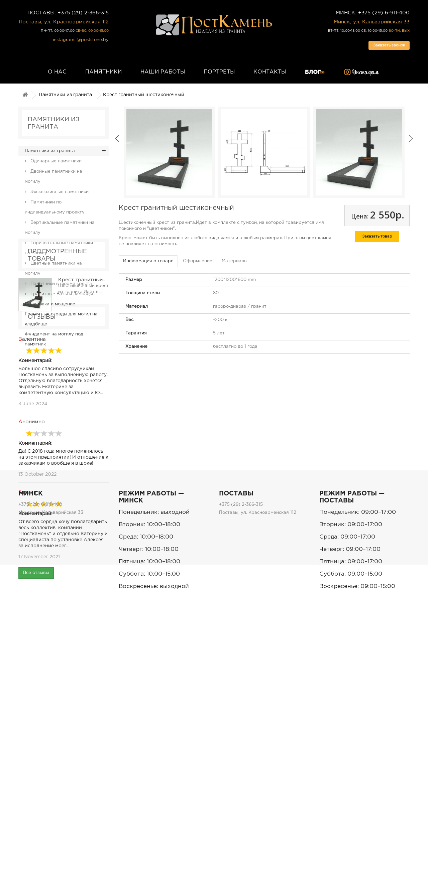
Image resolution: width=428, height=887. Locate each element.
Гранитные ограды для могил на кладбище (61, 319)
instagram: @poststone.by (81, 40)
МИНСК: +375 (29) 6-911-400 (373, 13)
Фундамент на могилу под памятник (54, 339)
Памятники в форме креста (60, 284)
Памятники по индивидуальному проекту (55, 207)
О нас (57, 72)
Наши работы (162, 72)
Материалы (234, 261)
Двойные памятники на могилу (53, 176)
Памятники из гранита (65, 95)
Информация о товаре (148, 261)
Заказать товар (377, 236)
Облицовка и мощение (50, 304)
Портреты (219, 72)
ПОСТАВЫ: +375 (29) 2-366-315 (68, 13)
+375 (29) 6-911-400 (40, 778)
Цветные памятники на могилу (53, 268)
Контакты (269, 72)
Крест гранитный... (82, 401)
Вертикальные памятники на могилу (60, 228)
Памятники (103, 72)
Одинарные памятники (55, 161)
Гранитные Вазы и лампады (61, 294)
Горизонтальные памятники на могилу (59, 248)
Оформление (197, 261)
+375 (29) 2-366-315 (241, 778)
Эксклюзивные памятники (59, 192)
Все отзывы (36, 711)
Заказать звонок (389, 45)
